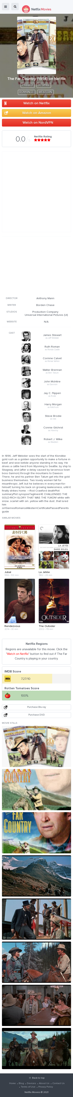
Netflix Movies (32, 1092)
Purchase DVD (36, 715)
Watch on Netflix (36, 103)
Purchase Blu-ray (36, 707)
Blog (21, 1083)
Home (12, 1083)
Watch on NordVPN (38, 122)
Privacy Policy (45, 1087)
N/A (46, 321)
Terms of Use (28, 1087)
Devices (31, 1083)
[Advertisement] (36, 266)
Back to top (38, 1078)
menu (5, 6)
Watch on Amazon (36, 113)
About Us (44, 1083)
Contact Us (58, 1083)
